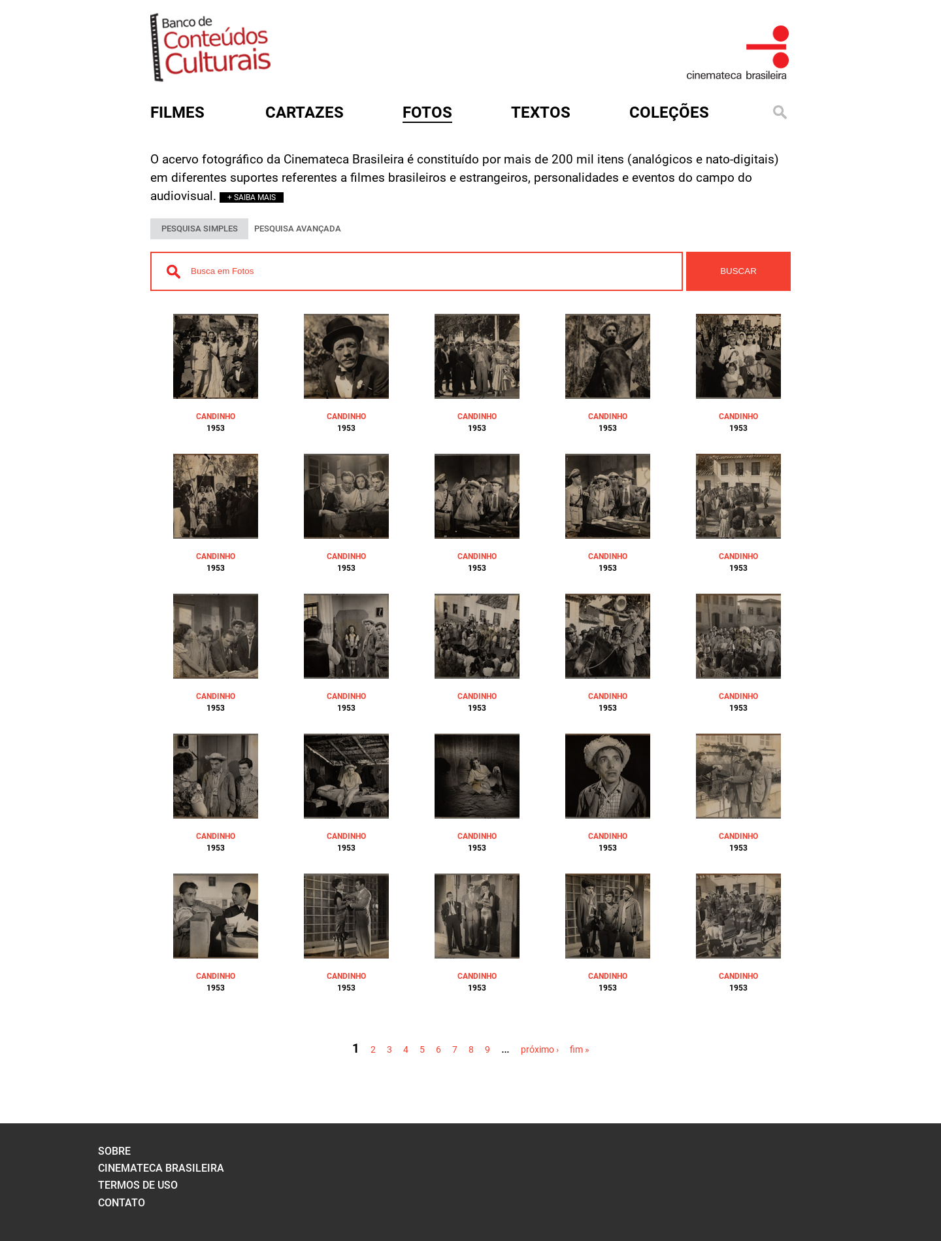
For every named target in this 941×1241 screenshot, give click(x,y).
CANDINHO (215, 416)
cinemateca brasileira (161, 1168)
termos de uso (138, 1185)
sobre (114, 1151)
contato (121, 1203)
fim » (579, 1049)
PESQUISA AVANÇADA (297, 228)
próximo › (540, 1049)
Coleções (669, 112)
